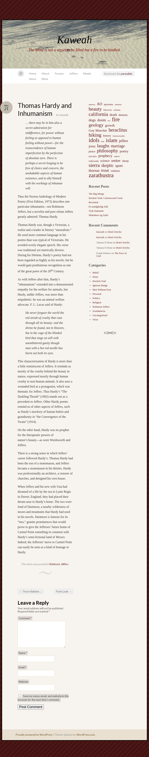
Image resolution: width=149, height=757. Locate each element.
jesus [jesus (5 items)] (92, 146)
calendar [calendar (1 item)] (116, 110)
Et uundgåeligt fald (98, 206)
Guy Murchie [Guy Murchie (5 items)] (98, 130)
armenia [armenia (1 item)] (118, 104)
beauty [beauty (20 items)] (95, 109)
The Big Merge (96, 193)
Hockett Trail (99, 281)
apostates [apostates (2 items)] (108, 104)
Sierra (32, 79)
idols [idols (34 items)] (94, 140)
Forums (59, 73)
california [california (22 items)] (98, 114)
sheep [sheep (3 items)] (125, 160)
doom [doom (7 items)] (101, 120)
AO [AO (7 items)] (99, 104)
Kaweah (74, 40)
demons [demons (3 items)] (123, 114)
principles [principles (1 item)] (93, 156)
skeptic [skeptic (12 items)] (107, 165)
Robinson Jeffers (58, 564)
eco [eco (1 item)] (108, 121)
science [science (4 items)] (105, 161)
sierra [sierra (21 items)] (94, 165)
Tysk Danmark (96, 210)
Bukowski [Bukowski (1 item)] (107, 110)
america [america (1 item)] (92, 104)
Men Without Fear (102, 289)
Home (32, 73)
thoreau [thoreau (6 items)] (94, 170)
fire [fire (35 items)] (116, 119)
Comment (25, 618)
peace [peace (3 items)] (92, 151)
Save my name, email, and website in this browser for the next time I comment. (43, 702)
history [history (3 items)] (107, 135)
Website (23, 686)
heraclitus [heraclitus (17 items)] (118, 130)
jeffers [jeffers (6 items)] (123, 141)
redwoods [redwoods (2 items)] (94, 161)
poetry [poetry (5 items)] (124, 151)
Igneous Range (100, 285)
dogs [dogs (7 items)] (92, 120)
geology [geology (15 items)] (96, 125)
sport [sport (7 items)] (119, 166)
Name (23, 657)
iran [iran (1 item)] (102, 141)
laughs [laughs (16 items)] (103, 146)
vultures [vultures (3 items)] (115, 170)
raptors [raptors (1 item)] (117, 156)
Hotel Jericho (114, 231)
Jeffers (73, 73)
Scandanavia (99, 311)
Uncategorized (100, 315)
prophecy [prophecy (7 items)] (105, 156)
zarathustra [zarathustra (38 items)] (101, 175)
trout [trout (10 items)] (105, 170)
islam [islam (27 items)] (111, 140)
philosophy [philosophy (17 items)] (107, 151)
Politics (96, 298)
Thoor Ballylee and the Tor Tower (31, 591)
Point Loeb (63, 591)
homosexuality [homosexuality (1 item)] (119, 136)
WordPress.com (86, 739)
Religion (97, 302)
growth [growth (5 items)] (110, 125)
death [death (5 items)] (113, 115)
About (45, 73)
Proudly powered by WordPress (34, 739)
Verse (95, 319)
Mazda (87, 73)
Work (45, 79)
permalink (126, 73)
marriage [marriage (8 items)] (118, 146)
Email (22, 672)
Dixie (95, 276)
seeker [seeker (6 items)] (115, 161)
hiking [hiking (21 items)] (95, 135)
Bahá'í (96, 272)
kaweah (64, 114)
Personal (97, 293)
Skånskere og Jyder (98, 215)
